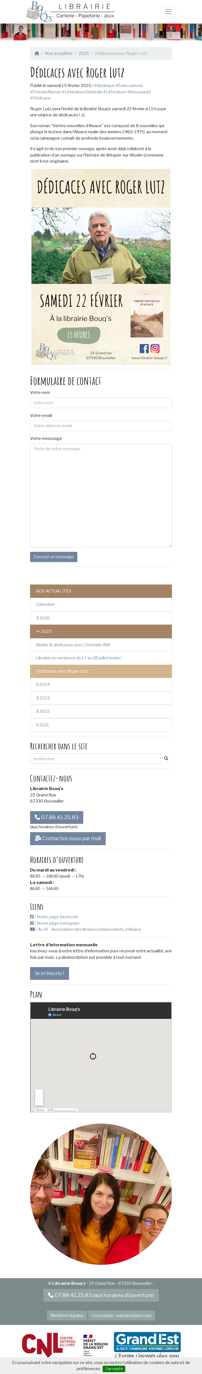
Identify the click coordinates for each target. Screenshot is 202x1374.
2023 (43, 698)
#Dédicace (40, 98)
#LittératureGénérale (82, 91)
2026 (43, 618)
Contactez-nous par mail (68, 838)
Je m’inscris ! (49, 973)
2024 (43, 684)
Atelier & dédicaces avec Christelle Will (73, 644)
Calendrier (45, 604)
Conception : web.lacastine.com (121, 1315)
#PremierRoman (45, 91)
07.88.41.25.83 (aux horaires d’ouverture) (101, 1295)
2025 (83, 53)
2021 (42, 724)
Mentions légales (67, 1315)
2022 (43, 711)
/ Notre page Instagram (55, 923)
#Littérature (114, 91)
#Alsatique (104, 85)
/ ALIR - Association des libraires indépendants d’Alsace (85, 929)
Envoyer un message (54, 556)
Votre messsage (46, 438)
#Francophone (130, 85)
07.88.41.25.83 (56, 817)
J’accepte (114, 1368)
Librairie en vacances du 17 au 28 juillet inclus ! (79, 657)
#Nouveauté (139, 91)
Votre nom (40, 392)
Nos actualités (59, 53)
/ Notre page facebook (54, 916)
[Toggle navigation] (168, 11)
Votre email (41, 415)
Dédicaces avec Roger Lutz (62, 671)
